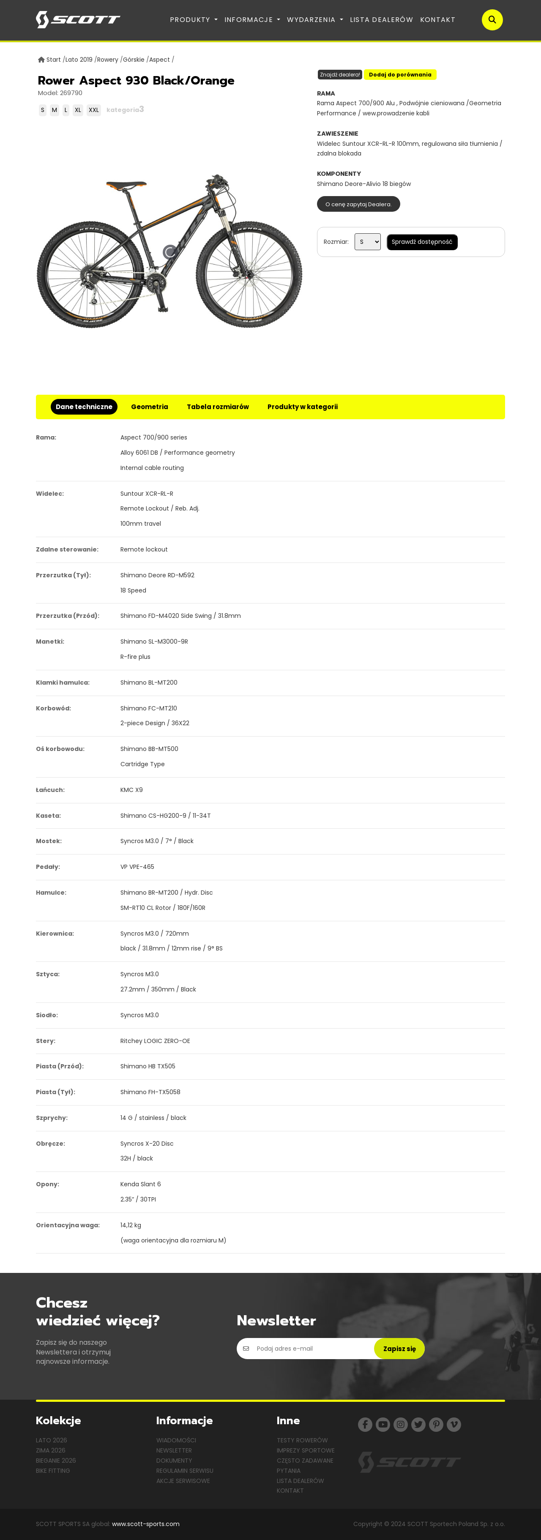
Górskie (134, 59)
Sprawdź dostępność (422, 242)
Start (53, 59)
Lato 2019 (79, 59)
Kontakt (438, 20)
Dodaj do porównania (400, 74)
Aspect (159, 59)
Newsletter (174, 1450)
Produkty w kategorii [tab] (303, 406)
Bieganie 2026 (56, 1460)
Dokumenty (174, 1460)
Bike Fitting (53, 1470)
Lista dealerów (381, 20)
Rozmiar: (336, 242)
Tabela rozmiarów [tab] (218, 406)
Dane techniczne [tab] (84, 406)
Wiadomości (176, 1440)
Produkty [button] (191, 20)
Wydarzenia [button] (312, 20)
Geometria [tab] (149, 406)
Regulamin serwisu (184, 1470)
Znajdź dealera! (340, 74)
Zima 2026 (51, 1450)
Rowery (107, 59)
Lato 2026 (51, 1440)
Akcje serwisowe (183, 1481)
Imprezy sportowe (306, 1450)
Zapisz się (399, 1348)
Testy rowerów (302, 1440)
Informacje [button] (249, 20)
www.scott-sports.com (146, 1524)
